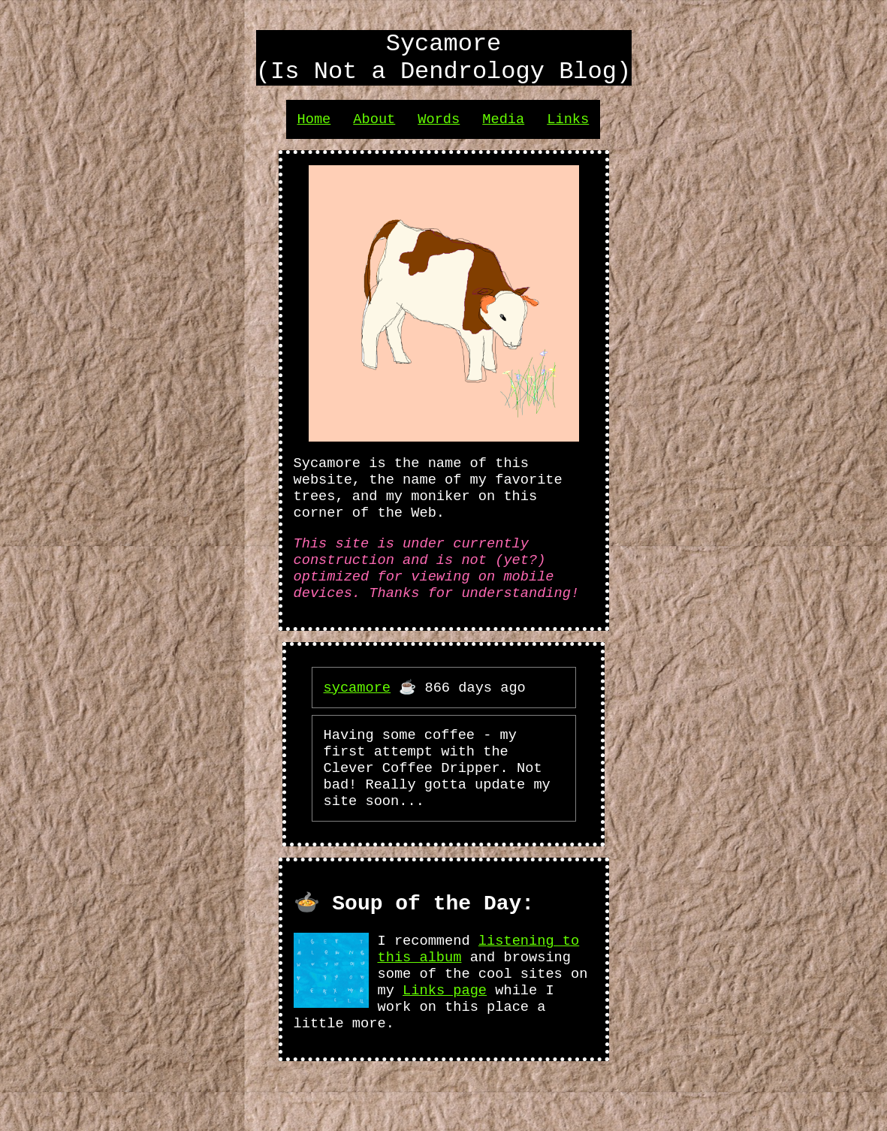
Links (568, 129)
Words (439, 129)
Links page (445, 1043)
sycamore (357, 717)
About (374, 129)
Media (503, 129)
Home (314, 129)
